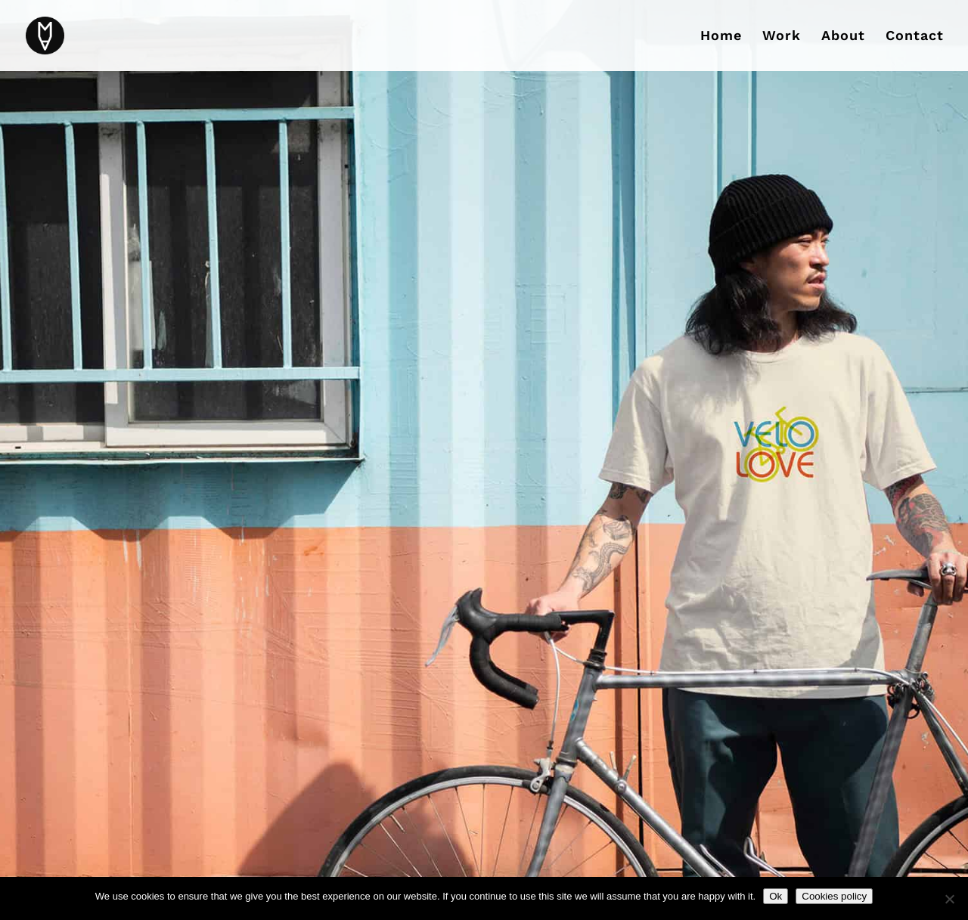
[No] (949, 898)
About (843, 36)
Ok (775, 896)
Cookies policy (834, 896)
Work (781, 36)
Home (721, 36)
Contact (915, 36)
